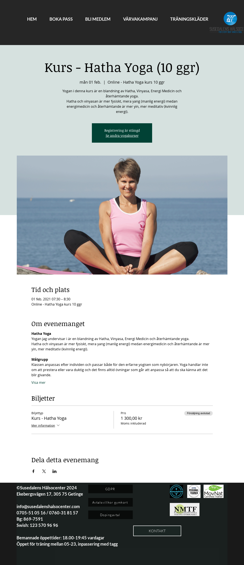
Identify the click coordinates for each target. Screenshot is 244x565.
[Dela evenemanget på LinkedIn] (55, 471)
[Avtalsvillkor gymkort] (110, 502)
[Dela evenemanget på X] (44, 471)
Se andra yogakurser (122, 135)
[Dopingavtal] (110, 514)
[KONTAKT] (157, 531)
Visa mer (38, 382)
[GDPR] (110, 489)
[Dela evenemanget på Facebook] (33, 471)
